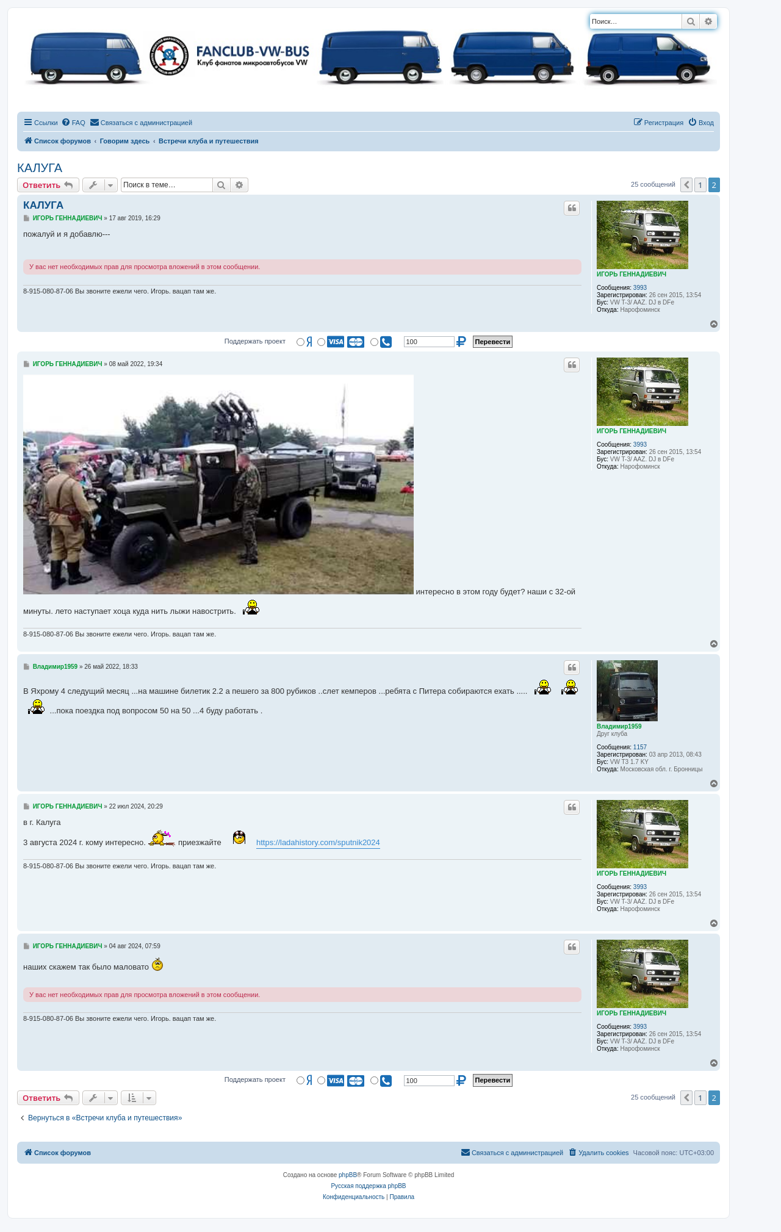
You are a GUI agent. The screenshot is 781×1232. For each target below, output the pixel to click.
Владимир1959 (619, 726)
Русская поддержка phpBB (368, 1186)
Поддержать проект (255, 341)
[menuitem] (73, 122)
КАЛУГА (39, 168)
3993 (640, 287)
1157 (640, 747)
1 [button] (700, 184)
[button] (686, 185)
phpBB (348, 1175)
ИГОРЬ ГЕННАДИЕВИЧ (631, 274)
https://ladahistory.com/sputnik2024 (318, 842)
